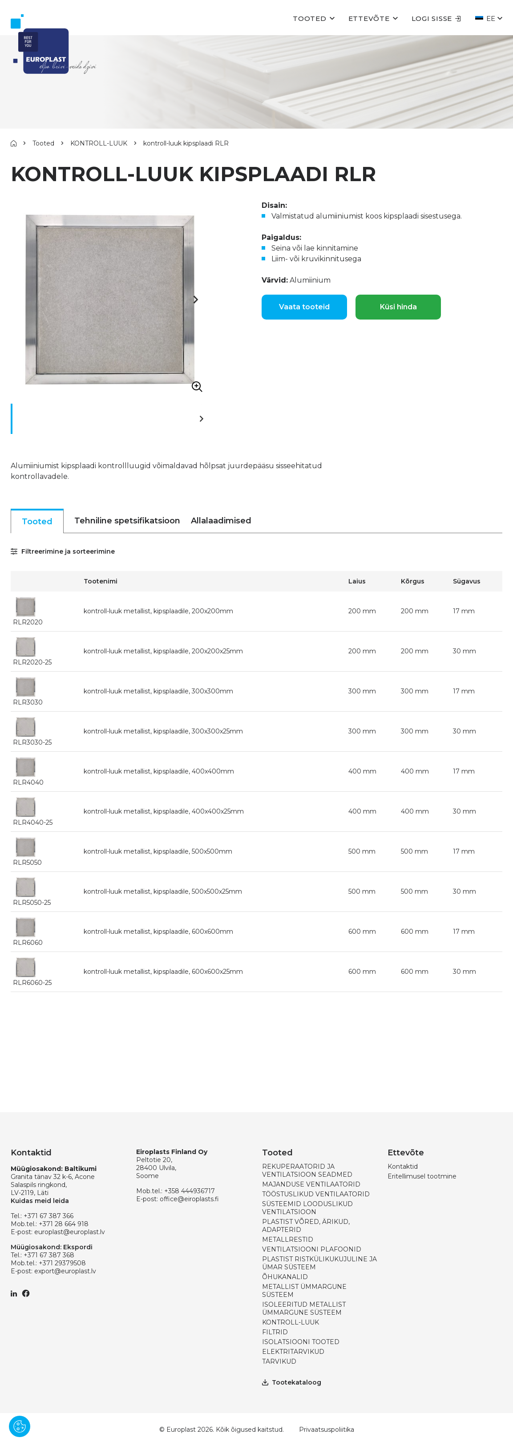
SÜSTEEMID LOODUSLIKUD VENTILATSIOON (307, 1208)
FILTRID (275, 1332)
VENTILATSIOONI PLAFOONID (311, 1249)
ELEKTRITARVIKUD (293, 1352)
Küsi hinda (398, 307)
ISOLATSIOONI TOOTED (300, 1342)
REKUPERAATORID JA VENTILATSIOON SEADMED (307, 1170)
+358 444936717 (189, 1191)
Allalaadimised (221, 521)
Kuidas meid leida (40, 1201)
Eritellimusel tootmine (422, 1176)
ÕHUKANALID (285, 1277)
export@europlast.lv (65, 1271)
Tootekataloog (291, 1382)
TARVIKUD (279, 1361)
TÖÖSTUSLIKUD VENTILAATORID (316, 1194)
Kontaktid (403, 1166)
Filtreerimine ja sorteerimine (63, 551)
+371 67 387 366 (48, 1216)
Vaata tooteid (304, 307)
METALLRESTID (287, 1239)
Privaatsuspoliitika (326, 1430)
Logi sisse (436, 18)
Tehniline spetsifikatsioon (127, 521)
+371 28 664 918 (64, 1224)
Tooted (310, 18)
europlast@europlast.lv (69, 1232)
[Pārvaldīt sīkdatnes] (19, 1426)
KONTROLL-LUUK (98, 143)
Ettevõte (369, 18)
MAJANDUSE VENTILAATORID (311, 1184)
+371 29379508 (62, 1263)
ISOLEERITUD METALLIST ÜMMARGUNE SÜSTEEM (304, 1308)
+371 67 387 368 (49, 1255)
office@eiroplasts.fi (189, 1199)
